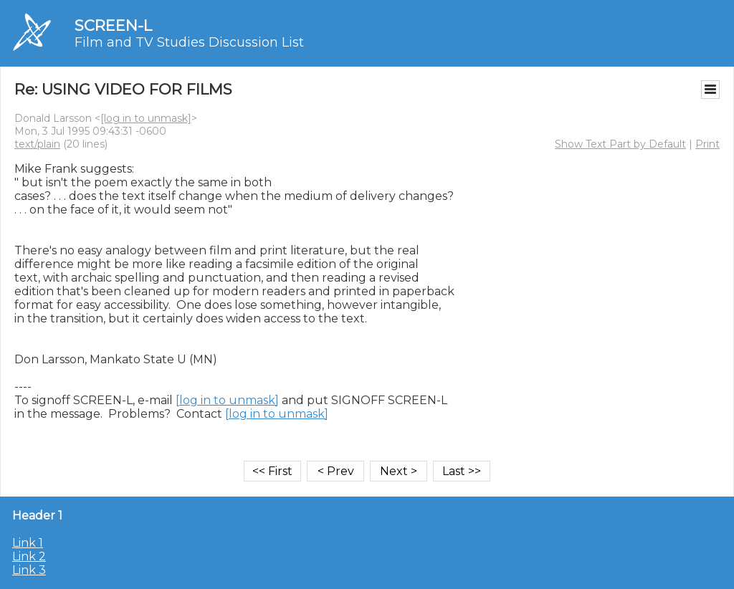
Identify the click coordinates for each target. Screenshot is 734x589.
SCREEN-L (113, 25)
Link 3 (29, 570)
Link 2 (29, 556)
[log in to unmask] (145, 118)
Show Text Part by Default (620, 144)
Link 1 (27, 543)
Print (707, 144)
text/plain (37, 144)
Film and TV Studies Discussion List (189, 42)
